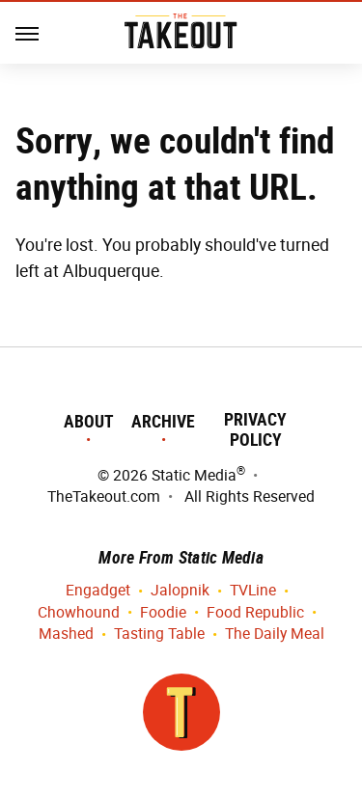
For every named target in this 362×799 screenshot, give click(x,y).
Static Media (194, 475)
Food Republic (255, 613)
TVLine (253, 591)
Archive (163, 421)
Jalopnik (180, 591)
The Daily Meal (274, 634)
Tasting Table (159, 634)
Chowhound (79, 613)
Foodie (163, 613)
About (89, 421)
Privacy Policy (255, 429)
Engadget (98, 591)
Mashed (66, 634)
